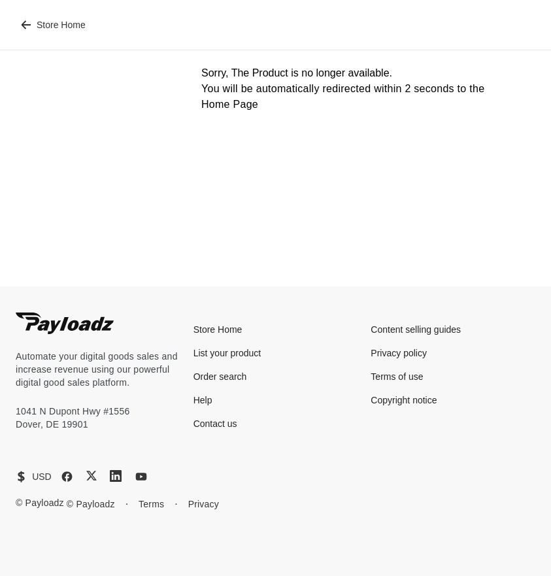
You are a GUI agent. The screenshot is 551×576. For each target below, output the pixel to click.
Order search (220, 376)
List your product (227, 353)
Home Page (229, 104)
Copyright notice (404, 400)
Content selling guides (416, 329)
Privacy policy (399, 353)
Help (202, 400)
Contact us (215, 423)
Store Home (53, 25)
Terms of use (397, 376)
